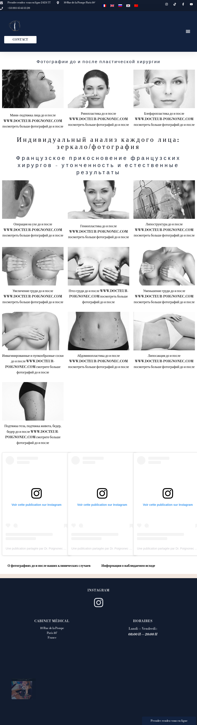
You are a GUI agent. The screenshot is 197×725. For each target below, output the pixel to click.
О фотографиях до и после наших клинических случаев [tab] (49, 566)
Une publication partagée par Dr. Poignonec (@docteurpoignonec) (49, 548)
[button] (187, 31)
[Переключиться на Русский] (120, 5)
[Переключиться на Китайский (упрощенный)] (136, 5)
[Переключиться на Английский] (112, 5)
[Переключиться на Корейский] (128, 5)
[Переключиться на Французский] (104, 5)
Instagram (98, 590)
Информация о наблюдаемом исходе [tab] (128, 566)
